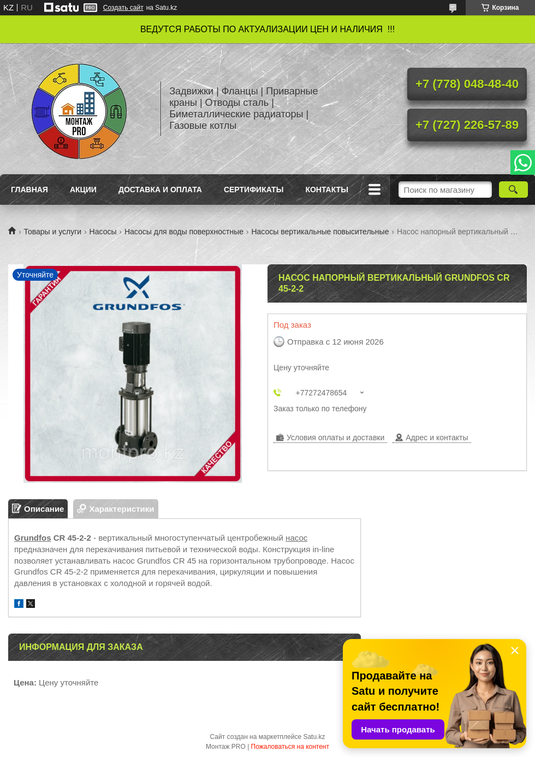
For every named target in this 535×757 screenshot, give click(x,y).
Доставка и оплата (160, 189)
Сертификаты (253, 189)
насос (296, 537)
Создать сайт (123, 7)
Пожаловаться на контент (290, 746)
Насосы (103, 231)
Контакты (326, 189)
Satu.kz (314, 737)
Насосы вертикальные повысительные (320, 231)
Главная (29, 189)
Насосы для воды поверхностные (183, 231)
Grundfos (32, 537)
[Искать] (513, 189)
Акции (83, 189)
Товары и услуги (52, 231)
